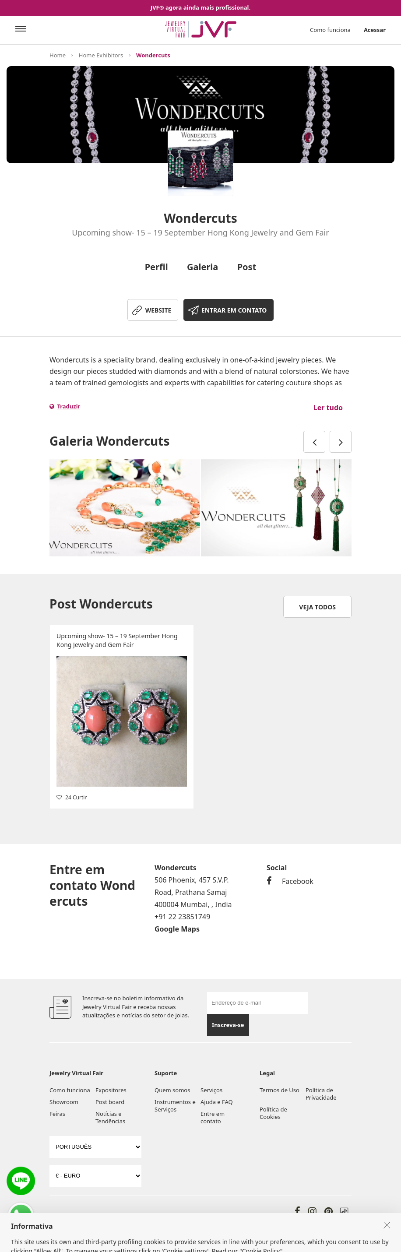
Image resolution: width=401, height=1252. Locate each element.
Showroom (63, 1102)
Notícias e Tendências (110, 1117)
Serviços (211, 1090)
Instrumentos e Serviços (175, 1105)
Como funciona (330, 30)
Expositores (111, 1090)
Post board (109, 1102)
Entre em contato (212, 1117)
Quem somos (172, 1090)
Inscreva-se (228, 1025)
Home (57, 55)
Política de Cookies (273, 1113)
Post (247, 267)
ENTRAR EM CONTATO (234, 310)
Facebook (290, 881)
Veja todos (317, 607)
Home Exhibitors (101, 55)
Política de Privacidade (321, 1093)
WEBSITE (158, 310)
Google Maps (177, 929)
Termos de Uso (279, 1090)
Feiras (57, 1114)
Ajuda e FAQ (216, 1102)
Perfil (156, 267)
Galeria (202, 267)
